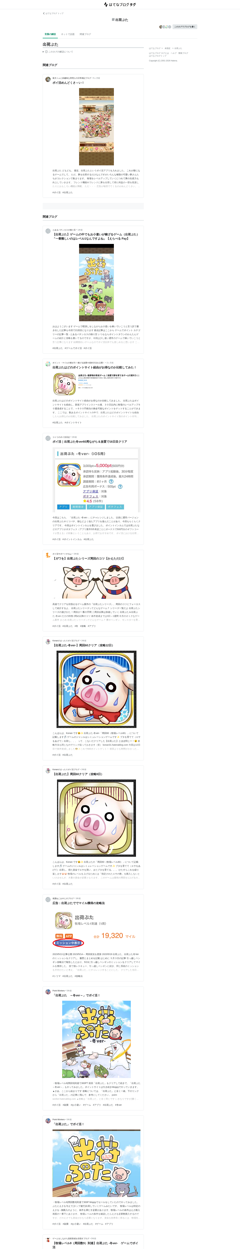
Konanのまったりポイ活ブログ (66, 641)
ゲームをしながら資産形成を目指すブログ (71, 1238)
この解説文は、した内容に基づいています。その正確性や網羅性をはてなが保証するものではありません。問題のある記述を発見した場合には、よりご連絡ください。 (58, 52)
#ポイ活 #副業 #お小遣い (67, 1105)
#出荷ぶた (67, 192)
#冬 (76, 626)
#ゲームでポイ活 (73, 348)
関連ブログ (85, 34)
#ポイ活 (57, 192)
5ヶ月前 (96, 78)
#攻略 (83, 626)
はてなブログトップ (157, 56)
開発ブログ (183, 53)
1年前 (80, 230)
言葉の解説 (50, 34)
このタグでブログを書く (185, 27)
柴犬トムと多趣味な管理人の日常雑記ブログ (72, 78)
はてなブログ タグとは (159, 53)
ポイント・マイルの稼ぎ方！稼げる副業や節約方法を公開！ (79, 363)
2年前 (74, 437)
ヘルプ (174, 53)
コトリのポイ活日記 (61, 437)
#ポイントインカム (72, 539)
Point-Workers (59, 991)
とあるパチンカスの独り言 (64, 230)
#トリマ (57, 976)
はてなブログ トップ (53, 13)
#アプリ (92, 626)
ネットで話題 (68, 34)
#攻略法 (79, 976)
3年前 (76, 554)
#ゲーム (87, 1105)
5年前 (69, 991)
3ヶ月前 (110, 363)
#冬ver (118, 1105)
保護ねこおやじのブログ (63, 898)
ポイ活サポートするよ (62, 554)
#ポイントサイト (73, 422)
